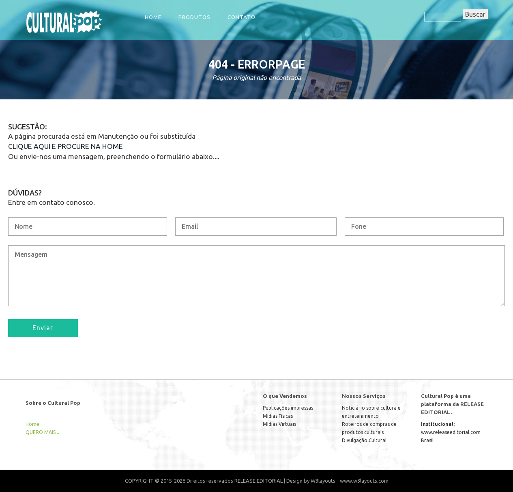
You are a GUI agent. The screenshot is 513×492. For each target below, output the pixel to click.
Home (153, 17)
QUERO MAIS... (42, 432)
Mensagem (256, 275)
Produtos (194, 17)
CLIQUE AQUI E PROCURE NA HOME (65, 146)
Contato (241, 17)
